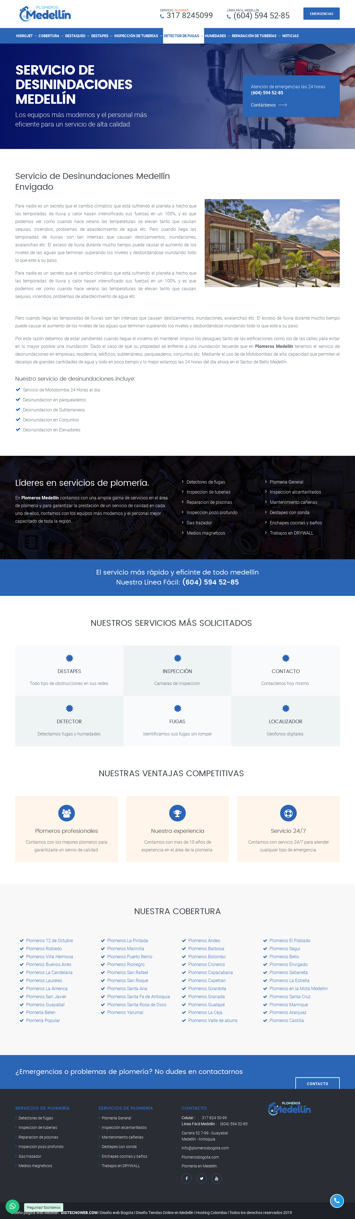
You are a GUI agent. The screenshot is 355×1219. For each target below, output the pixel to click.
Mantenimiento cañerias (293, 502)
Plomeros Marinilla (122, 947)
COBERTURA (49, 35)
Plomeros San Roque (124, 978)
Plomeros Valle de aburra (209, 1017)
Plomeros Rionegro (122, 962)
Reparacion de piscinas (209, 502)
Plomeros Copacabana (207, 970)
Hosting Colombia (211, 1208)
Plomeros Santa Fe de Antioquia (135, 993)
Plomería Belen (37, 1009)
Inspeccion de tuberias (208, 492)
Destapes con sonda (290, 512)
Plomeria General (286, 482)
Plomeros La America (43, 986)
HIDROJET (24, 35)
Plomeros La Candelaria (46, 970)
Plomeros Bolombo (204, 955)
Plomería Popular (39, 1017)
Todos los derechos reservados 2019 (260, 1208)
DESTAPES (99, 35)
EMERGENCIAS (321, 13)
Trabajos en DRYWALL (291, 531)
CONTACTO (317, 1068)
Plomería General (116, 1114)
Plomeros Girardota (204, 986)
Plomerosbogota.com (200, 1153)
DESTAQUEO (75, 35)
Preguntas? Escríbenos (43, 1207)
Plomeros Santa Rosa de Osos (133, 1001)
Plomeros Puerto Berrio (126, 955)
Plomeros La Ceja (202, 1009)
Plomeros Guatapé (203, 1001)
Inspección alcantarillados (124, 1123)
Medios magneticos (206, 531)
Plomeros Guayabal (42, 1001)
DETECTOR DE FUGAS (181, 35)
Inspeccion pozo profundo (212, 512)
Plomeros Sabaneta (285, 970)
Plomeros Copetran (204, 978)
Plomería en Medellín (199, 1162)
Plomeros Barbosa (203, 947)
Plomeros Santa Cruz (287, 993)
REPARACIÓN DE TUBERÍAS (254, 35)
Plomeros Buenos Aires (45, 962)
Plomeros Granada (203, 993)
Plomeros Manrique (285, 1001)
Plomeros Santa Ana (124, 986)
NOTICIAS (290, 35)
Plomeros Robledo (40, 947)
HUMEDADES (215, 35)
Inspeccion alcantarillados (295, 492)
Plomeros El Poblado (286, 939)
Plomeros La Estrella (286, 978)
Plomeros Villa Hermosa (46, 955)
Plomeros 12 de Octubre (46, 939)
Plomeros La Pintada (124, 939)
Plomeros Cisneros (203, 962)
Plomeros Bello (281, 955)
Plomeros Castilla (283, 1017)
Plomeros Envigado (285, 962)
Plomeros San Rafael (124, 970)
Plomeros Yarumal (122, 1009)
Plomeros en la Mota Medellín (295, 986)
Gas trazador (199, 522)
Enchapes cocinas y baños (296, 522)
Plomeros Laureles (40, 978)
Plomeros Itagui (281, 947)
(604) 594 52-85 (262, 15)
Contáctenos (263, 105)
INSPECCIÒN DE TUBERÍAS (136, 35)
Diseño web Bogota (116, 1208)
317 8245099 (190, 15)
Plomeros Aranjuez (284, 1009)
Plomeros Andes (201, 939)
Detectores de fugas (206, 482)
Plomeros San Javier (42, 993)
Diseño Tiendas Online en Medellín (165, 1208)
